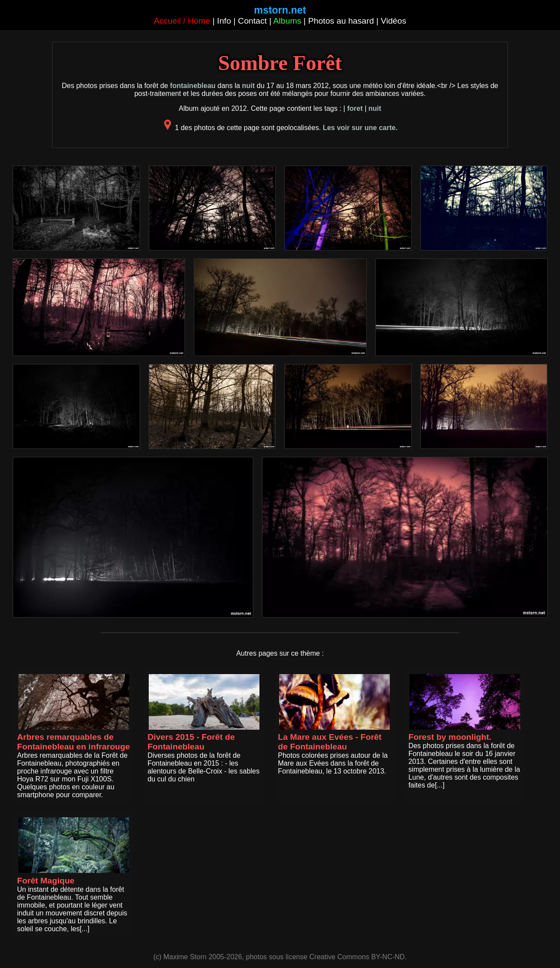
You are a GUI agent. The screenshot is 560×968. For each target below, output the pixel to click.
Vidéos (393, 20)
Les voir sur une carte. (360, 127)
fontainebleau (193, 85)
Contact (252, 20)
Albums (287, 20)
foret (355, 108)
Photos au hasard (341, 20)
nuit (248, 85)
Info (224, 20)
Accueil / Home (182, 20)
